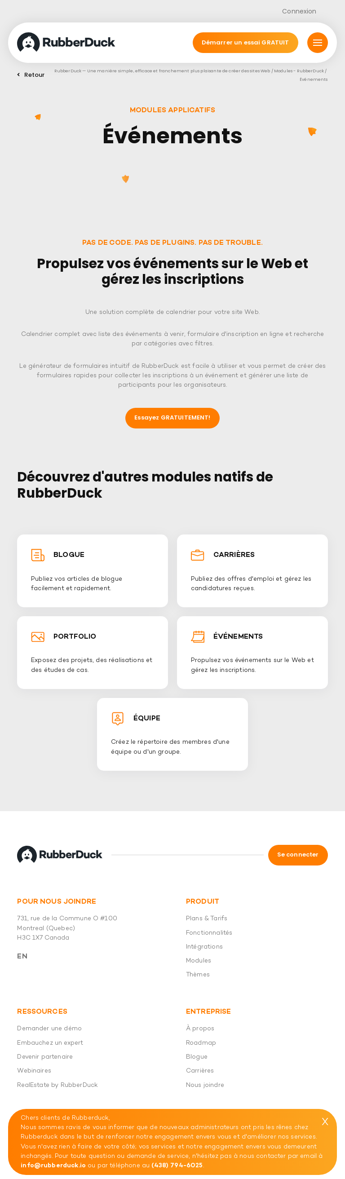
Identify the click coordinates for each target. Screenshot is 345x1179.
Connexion (299, 11)
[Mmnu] (317, 42)
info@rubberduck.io (53, 1165)
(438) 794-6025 (177, 1165)
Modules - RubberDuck (299, 71)
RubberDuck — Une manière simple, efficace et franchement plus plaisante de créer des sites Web (162, 71)
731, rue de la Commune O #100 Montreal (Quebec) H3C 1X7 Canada (67, 928)
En (22, 957)
